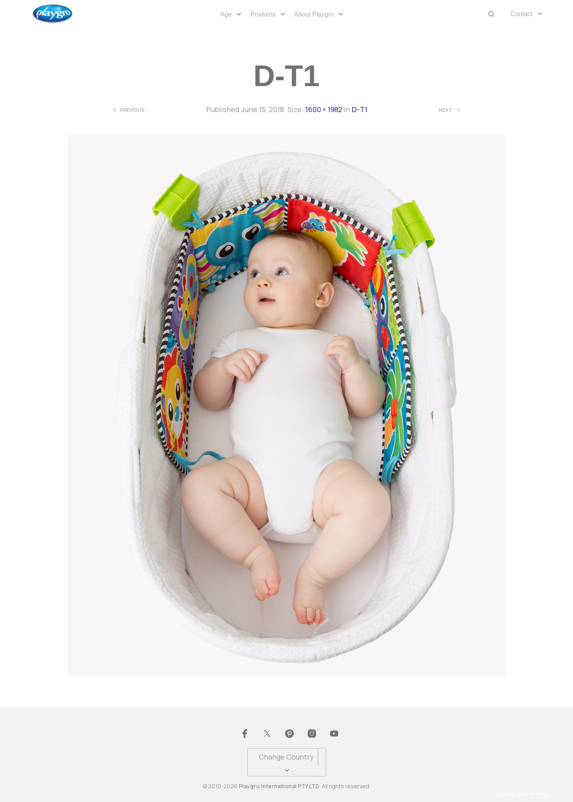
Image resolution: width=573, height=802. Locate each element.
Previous (132, 109)
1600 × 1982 (323, 109)
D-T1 (359, 109)
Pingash (539, 794)
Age (225, 14)
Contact (521, 14)
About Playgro (314, 14)
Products (263, 14)
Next (446, 109)
